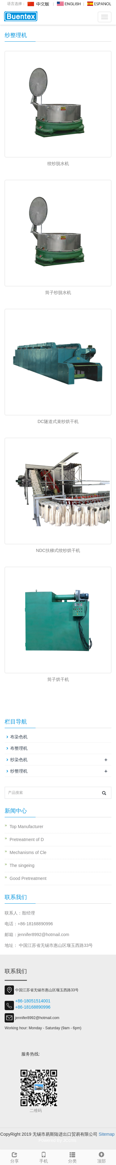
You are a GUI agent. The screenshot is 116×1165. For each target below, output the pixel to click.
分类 (72, 1156)
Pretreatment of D (27, 839)
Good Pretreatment (28, 878)
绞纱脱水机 (58, 163)
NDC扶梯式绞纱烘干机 (58, 550)
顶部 (101, 1156)
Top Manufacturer (26, 826)
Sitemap (106, 1134)
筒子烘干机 (58, 679)
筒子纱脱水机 (58, 292)
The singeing (22, 865)
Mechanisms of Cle (28, 852)
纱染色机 (19, 759)
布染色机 (19, 736)
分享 (14, 1156)
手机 (43, 1156)
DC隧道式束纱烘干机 (57, 421)
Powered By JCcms (57, 1140)
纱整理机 (19, 771)
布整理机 (19, 748)
